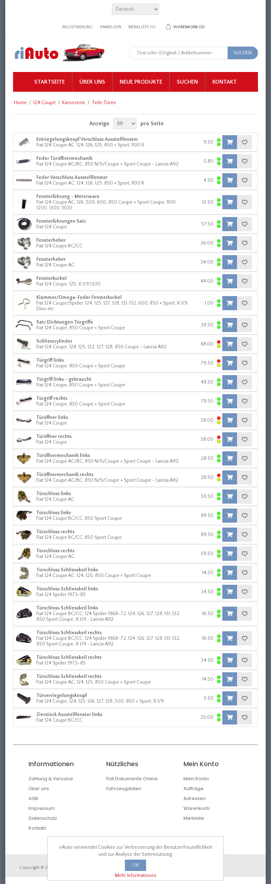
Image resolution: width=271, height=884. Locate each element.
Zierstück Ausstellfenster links (69, 714)
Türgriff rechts (51, 398)
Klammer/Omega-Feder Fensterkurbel (79, 297)
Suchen (187, 82)
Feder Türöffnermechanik (64, 158)
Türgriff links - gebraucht (63, 379)
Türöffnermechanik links (63, 455)
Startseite (49, 82)
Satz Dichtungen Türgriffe (64, 322)
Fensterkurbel (51, 278)
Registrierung (77, 27)
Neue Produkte (141, 82)
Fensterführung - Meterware (68, 196)
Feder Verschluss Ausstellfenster (72, 177)
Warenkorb (196, 808)
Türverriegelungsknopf (61, 695)
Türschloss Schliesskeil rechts (69, 633)
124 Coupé (44, 103)
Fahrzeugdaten (123, 788)
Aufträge (193, 788)
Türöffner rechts (54, 436)
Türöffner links (52, 417)
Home (20, 103)
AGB (33, 798)
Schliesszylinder (54, 341)
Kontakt (224, 82)
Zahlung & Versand (51, 778)
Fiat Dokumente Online (132, 778)
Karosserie (73, 103)
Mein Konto (196, 778)
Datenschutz (43, 818)
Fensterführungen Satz (61, 221)
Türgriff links (50, 360)
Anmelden (110, 27)
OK (135, 865)
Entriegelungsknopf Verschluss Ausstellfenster (87, 139)
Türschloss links (53, 494)
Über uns (92, 82)
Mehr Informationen (135, 875)
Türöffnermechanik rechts (65, 474)
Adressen (194, 798)
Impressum (42, 808)
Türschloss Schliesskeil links (67, 570)
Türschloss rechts (55, 532)
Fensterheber (51, 240)
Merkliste (193, 818)
